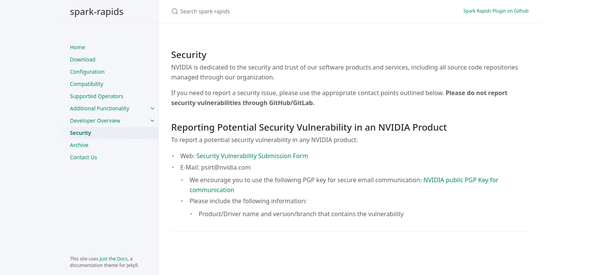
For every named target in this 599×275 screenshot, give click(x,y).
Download (83, 59)
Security (80, 132)
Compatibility (86, 83)
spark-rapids (96, 11)
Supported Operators (96, 96)
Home (77, 47)
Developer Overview (95, 120)
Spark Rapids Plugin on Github (496, 11)
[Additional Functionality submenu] (152, 108)
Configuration (87, 71)
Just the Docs (114, 259)
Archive (79, 145)
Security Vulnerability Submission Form (252, 156)
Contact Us (83, 157)
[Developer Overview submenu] (152, 121)
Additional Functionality (99, 108)
